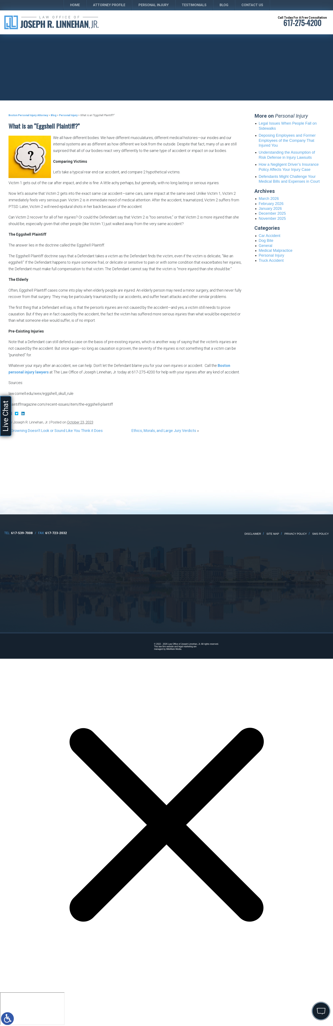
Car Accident (269, 236)
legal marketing (185, 646)
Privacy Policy (295, 533)
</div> (32, 1008)
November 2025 (272, 218)
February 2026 (271, 204)
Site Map (273, 533)
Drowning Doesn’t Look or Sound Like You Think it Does (57, 430)
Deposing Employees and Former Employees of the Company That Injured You (287, 140)
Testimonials (194, 5)
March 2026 (269, 198)
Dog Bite (266, 240)
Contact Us (252, 5)
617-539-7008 (22, 533)
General (265, 246)
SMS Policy (320, 533)
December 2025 (272, 213)
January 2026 (270, 208)
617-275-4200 (302, 22)
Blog (224, 5)
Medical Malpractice (275, 250)
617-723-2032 (56, 533)
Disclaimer (252, 533)
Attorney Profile (109, 5)
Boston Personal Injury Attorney (28, 115)
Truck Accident (271, 260)
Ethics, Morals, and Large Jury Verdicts (163, 430)
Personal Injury (153, 5)
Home (75, 5)
